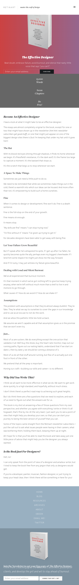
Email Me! (39, 518)
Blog (39, 496)
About (39, 509)
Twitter (39, 522)
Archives (39, 505)
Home (39, 492)
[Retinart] (10, 7)
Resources (39, 500)
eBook (39, 514)
